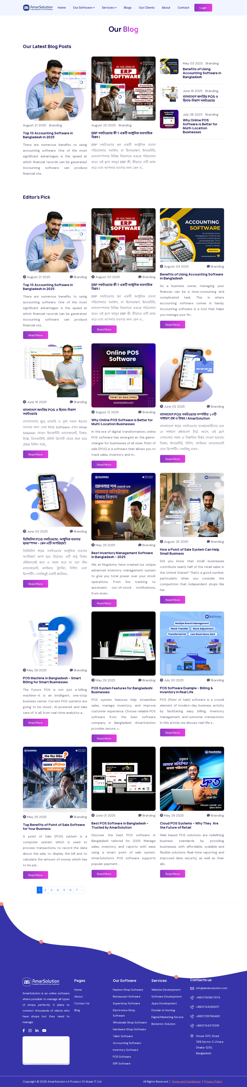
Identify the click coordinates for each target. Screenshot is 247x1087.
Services (109, 8)
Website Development (166, 1076)
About (166, 8)
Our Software (84, 8)
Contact (183, 8)
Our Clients (147, 8)
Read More (104, 451)
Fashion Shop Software (128, 1076)
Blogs (128, 8)
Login (203, 8)
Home (62, 8)
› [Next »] (82, 890)
